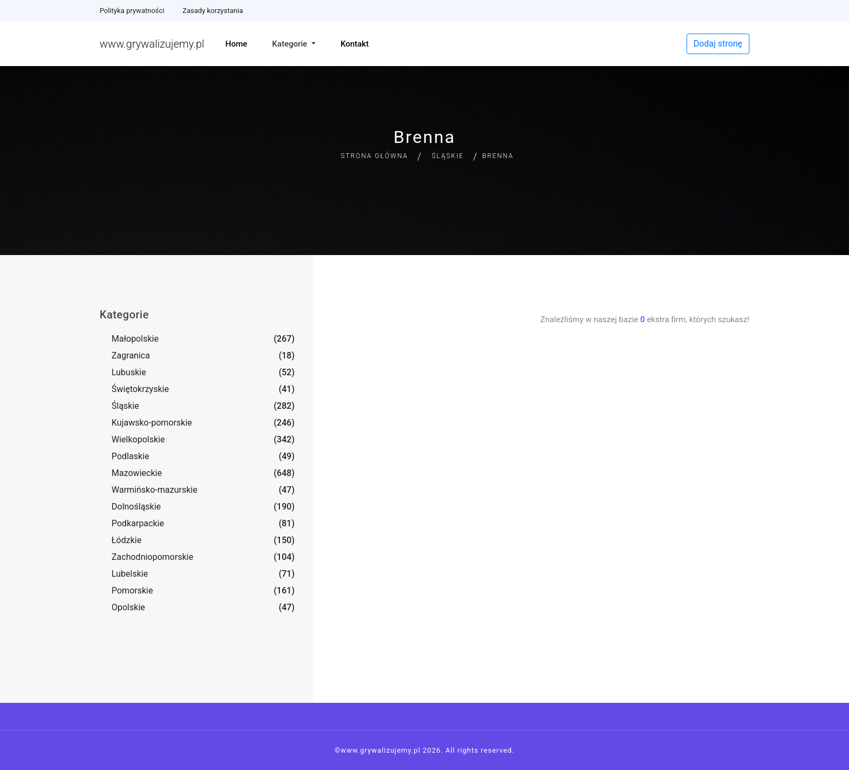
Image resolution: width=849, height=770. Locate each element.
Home (236, 44)
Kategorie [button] (291, 44)
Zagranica (131, 355)
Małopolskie (135, 339)
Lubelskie (130, 574)
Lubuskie (129, 372)
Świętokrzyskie (140, 389)
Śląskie (448, 156)
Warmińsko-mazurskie (154, 490)
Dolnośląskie (136, 506)
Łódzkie (126, 540)
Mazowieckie (137, 473)
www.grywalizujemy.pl (152, 43)
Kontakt (355, 44)
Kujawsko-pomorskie (152, 422)
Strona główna (374, 156)
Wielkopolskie (138, 439)
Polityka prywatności (132, 10)
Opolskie (128, 607)
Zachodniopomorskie (152, 557)
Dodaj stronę (718, 43)
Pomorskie (132, 590)
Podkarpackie (138, 523)
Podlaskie (130, 456)
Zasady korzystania (212, 10)
